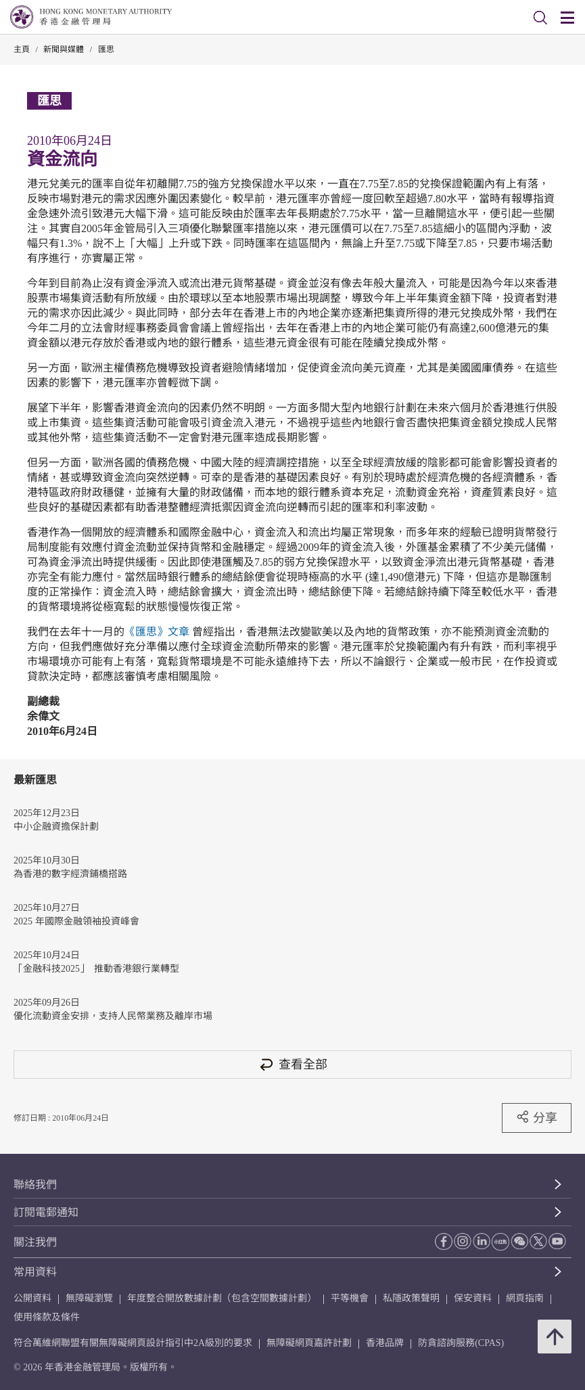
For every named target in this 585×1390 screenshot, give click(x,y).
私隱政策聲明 (411, 1298)
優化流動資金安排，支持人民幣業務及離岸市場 (113, 1016)
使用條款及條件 (47, 1317)
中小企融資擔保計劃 (56, 827)
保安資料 (473, 1298)
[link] (540, 17)
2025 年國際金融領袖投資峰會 (76, 921)
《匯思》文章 (156, 631)
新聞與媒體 (63, 49)
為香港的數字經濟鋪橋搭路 (70, 874)
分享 (536, 1117)
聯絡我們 (35, 1184)
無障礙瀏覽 (89, 1298)
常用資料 (35, 1272)
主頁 (22, 49)
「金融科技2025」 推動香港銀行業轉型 (96, 969)
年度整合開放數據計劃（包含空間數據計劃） (222, 1298)
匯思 (106, 49)
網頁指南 (525, 1298)
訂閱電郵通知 (46, 1212)
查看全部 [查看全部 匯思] (292, 1064)
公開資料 (32, 1298)
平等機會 (350, 1298)
